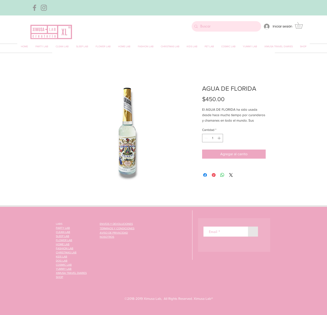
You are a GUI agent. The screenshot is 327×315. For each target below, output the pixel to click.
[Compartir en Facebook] (205, 175)
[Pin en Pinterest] (213, 175)
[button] (302, 25)
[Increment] (219, 138)
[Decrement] (205, 138)
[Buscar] (226, 26)
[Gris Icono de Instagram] (44, 8)
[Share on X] (231, 175)
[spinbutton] (212, 138)
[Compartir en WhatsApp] (222, 175)
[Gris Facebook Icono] (34, 8)
